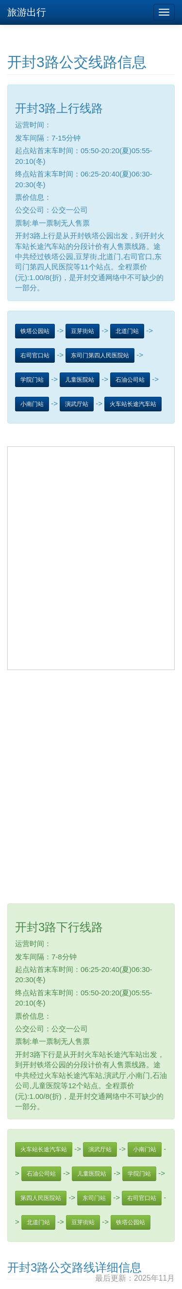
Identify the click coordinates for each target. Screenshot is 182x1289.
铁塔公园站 (35, 331)
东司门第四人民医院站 (100, 355)
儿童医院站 (79, 379)
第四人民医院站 (40, 1198)
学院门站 (32, 379)
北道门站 (127, 331)
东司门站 (94, 1198)
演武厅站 (76, 404)
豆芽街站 (82, 331)
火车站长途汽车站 (133, 404)
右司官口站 (35, 355)
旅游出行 (26, 12)
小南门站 (32, 404)
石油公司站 (130, 379)
